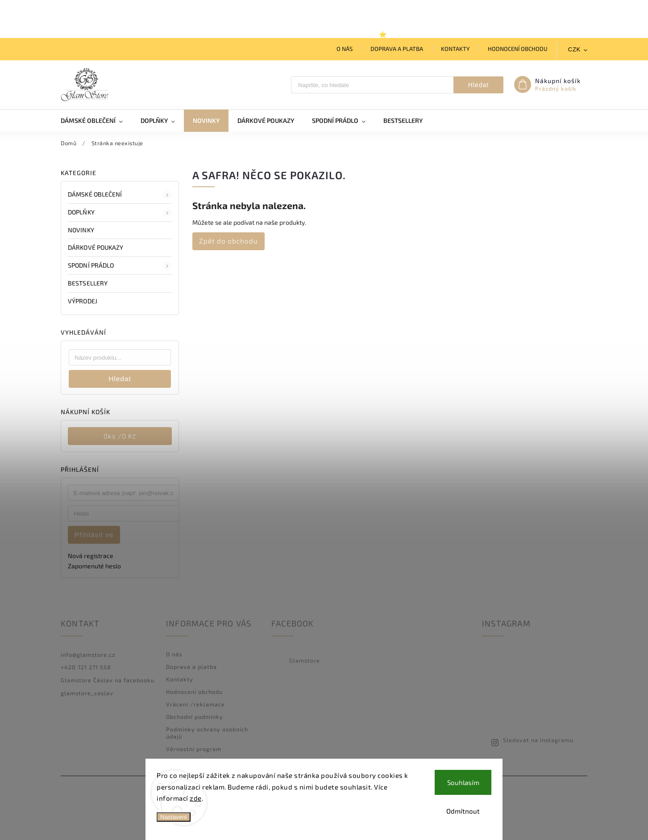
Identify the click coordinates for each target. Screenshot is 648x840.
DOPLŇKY (120, 212)
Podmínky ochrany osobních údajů (207, 733)
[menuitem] (96, 120)
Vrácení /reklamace (195, 704)
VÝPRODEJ (83, 301)
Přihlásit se (94, 534)
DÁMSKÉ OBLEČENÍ (120, 194)
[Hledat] (372, 84)
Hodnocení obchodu (518, 48)
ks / (120, 436)
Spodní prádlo (120, 265)
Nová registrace (90, 555)
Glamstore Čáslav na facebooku (107, 680)
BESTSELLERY (88, 283)
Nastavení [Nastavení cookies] (173, 817)
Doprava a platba (396, 48)
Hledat (478, 84)
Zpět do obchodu (228, 241)
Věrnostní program (193, 748)
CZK (574, 49)
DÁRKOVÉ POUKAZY (96, 247)
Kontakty (455, 48)
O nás (344, 48)
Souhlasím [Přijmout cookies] (463, 782)
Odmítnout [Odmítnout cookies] (463, 811)
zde (196, 798)
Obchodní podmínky (194, 716)
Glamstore (304, 660)
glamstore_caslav (87, 693)
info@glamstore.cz (88, 654)
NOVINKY (82, 230)
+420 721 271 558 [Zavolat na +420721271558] (86, 667)
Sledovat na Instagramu (538, 739)
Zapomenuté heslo (94, 566)
